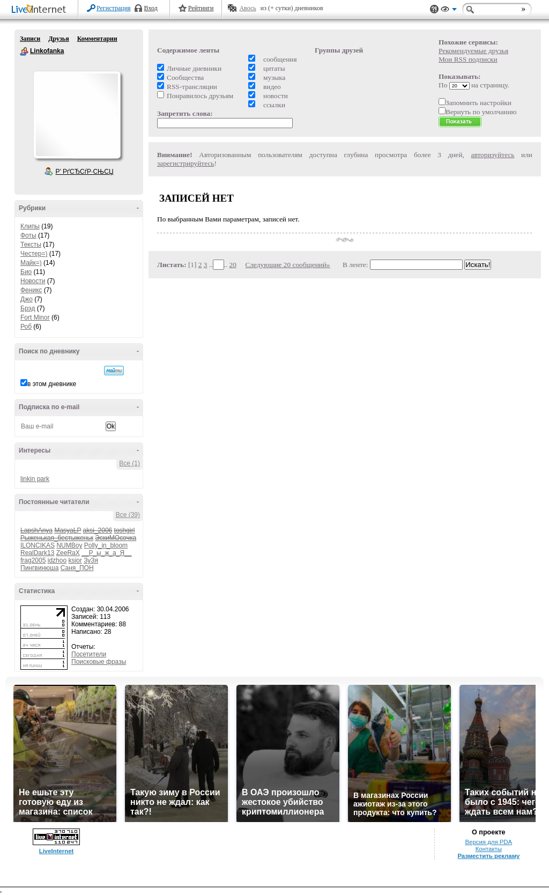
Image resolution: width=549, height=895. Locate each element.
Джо (26, 299)
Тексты (30, 244)
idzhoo (57, 560)
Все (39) (128, 515)
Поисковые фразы (98, 661)
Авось (247, 8)
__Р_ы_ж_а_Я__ (106, 553)
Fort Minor (35, 317)
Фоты (28, 235)
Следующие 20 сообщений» (288, 265)
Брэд (27, 308)
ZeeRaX (68, 553)
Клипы (30, 226)
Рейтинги (201, 8)
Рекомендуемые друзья (473, 51)
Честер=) (33, 253)
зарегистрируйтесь (185, 163)
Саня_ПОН (77, 568)
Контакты (489, 849)
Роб (26, 326)
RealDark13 (37, 553)
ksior (74, 560)
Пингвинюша (39, 568)
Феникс (31, 290)
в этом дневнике (51, 384)
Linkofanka (24, 51)
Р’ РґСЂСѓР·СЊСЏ (85, 171)
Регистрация (114, 8)
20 (232, 265)
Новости (32, 281)
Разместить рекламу (488, 856)
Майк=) (31, 263)
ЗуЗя (91, 560)
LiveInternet (41, 10)
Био (26, 272)
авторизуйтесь (493, 155)
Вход (151, 8)
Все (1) (129, 463)
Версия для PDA (488, 842)
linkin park (34, 479)
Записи (30, 38)
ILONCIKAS (37, 545)
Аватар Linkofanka (76, 115)
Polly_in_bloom (106, 545)
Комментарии (97, 38)
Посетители (88, 654)
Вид (449, 10)
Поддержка (434, 9)
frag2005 (33, 560)
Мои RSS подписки (468, 59)
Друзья (58, 38)
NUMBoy (69, 545)
